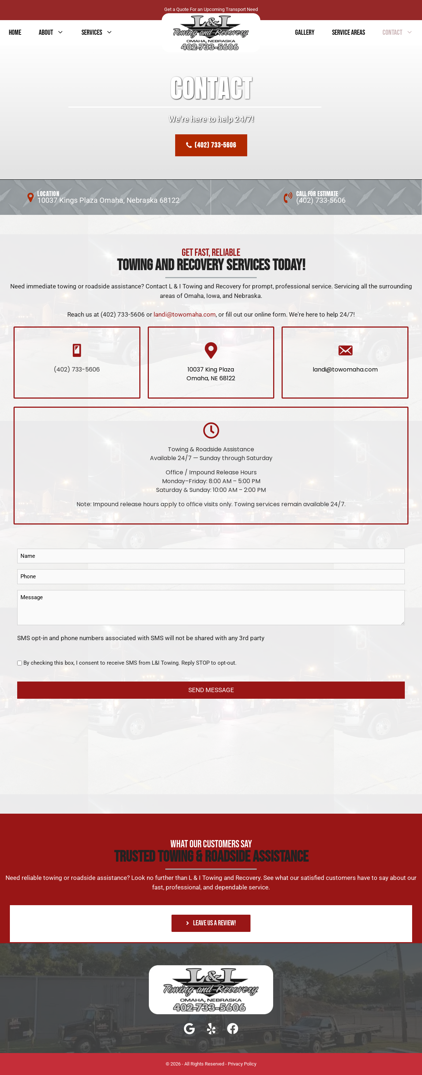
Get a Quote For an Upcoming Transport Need (211, 9)
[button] (211, 923)
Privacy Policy (242, 1064)
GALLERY (304, 32)
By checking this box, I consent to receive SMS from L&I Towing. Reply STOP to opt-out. (130, 663)
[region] (211, 125)
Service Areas (348, 32)
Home (15, 32)
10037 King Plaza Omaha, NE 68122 (210, 373)
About (56, 32)
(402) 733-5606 (321, 200)
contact (402, 32)
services (102, 32)
